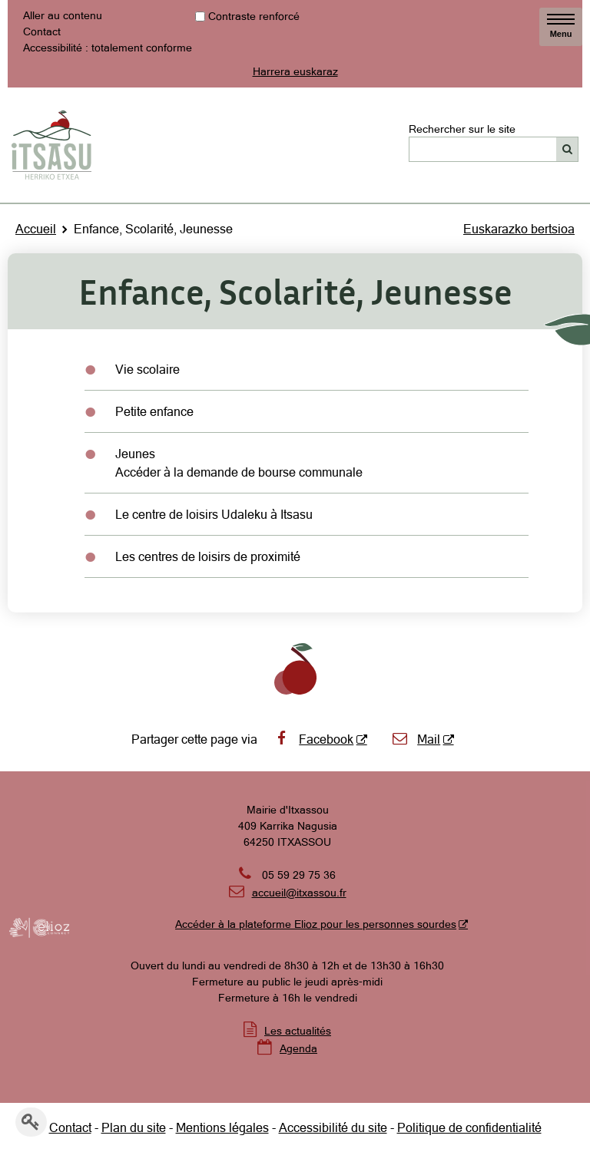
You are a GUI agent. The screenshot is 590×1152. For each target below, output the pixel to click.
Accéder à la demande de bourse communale (239, 472)
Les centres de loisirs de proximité (207, 556)
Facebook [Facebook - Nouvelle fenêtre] (313, 739)
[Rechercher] (567, 149)
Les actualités (297, 1031)
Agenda (298, 1048)
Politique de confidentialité (469, 1127)
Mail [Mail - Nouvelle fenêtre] (416, 739)
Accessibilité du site (333, 1127)
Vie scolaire (147, 369)
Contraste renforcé (254, 16)
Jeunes (135, 453)
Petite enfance (154, 411)
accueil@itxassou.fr (299, 892)
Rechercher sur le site (462, 128)
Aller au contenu (62, 15)
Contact (42, 31)
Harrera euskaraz (295, 71)
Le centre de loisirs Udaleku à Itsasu (214, 514)
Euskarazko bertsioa (519, 229)
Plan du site (133, 1127)
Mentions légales (222, 1127)
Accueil (35, 229)
